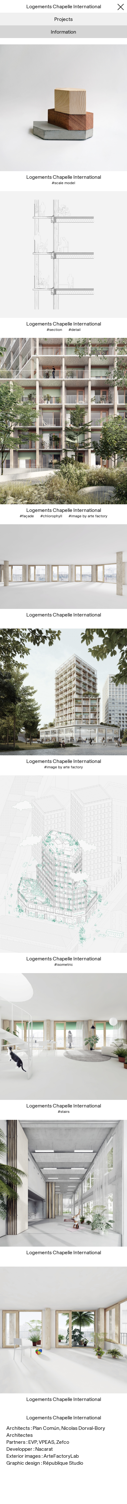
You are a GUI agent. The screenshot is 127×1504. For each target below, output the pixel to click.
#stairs (64, 1111)
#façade (27, 516)
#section (54, 329)
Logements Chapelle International (63, 177)
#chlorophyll (51, 516)
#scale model (63, 183)
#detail (75, 329)
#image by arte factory (88, 516)
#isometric (63, 964)
